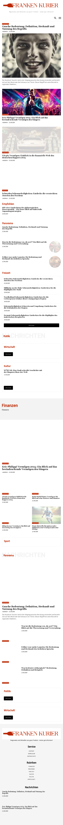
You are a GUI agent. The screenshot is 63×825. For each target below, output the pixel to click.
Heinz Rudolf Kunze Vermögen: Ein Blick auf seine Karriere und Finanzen (45, 497)
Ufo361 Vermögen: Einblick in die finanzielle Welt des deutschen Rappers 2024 (28, 157)
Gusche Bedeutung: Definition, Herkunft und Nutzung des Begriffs (28, 27)
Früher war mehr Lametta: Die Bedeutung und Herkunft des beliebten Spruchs (22, 258)
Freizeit (5, 190)
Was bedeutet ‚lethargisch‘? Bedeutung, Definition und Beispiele (39, 669)
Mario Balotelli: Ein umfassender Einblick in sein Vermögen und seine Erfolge (45, 527)
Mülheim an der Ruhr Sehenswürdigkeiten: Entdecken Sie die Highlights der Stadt (30, 289)
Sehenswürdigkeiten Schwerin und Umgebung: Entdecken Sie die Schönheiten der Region (30, 307)
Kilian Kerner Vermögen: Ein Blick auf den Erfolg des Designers (16, 526)
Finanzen (5, 114)
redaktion (5, 31)
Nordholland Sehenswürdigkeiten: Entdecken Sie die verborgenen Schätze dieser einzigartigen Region (26, 298)
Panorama (5, 24)
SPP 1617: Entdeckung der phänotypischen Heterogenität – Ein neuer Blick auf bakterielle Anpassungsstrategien (22, 209)
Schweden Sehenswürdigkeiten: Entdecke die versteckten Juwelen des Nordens (29, 194)
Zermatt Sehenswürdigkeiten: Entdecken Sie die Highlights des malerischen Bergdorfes (30, 316)
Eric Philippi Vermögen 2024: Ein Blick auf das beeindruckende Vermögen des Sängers (25, 119)
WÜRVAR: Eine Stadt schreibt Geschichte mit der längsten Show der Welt (23, 371)
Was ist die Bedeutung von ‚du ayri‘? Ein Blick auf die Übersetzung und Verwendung (24, 243)
